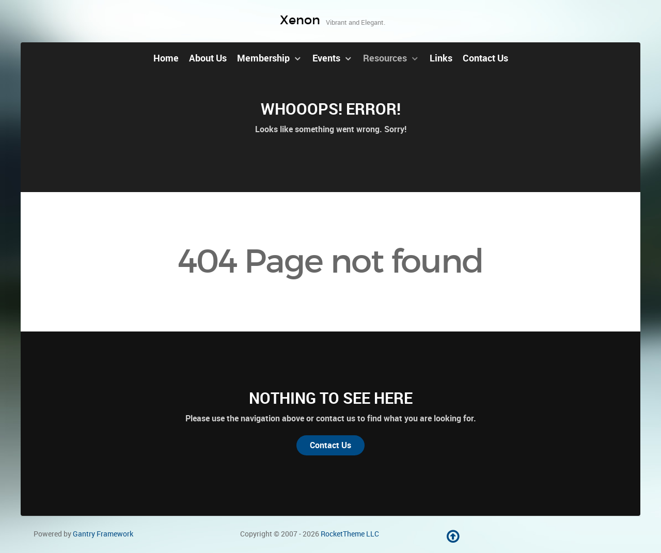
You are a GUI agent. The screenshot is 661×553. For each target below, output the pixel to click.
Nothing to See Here (331, 398)
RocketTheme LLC (350, 534)
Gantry (103, 534)
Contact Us (330, 445)
